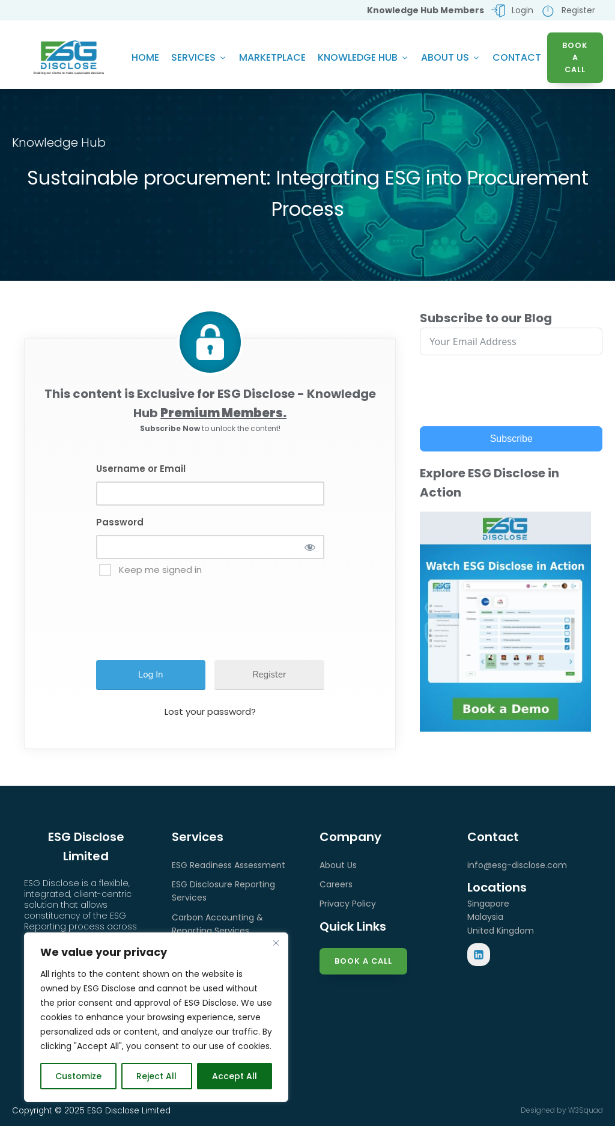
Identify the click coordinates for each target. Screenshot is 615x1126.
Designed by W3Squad (562, 1111)
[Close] (275, 942)
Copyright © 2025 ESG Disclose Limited (91, 1112)
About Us (450, 58)
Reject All (156, 1076)
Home (145, 58)
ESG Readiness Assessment (228, 866)
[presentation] (193, 613)
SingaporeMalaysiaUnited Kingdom (500, 918)
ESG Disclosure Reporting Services (223, 892)
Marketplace (272, 58)
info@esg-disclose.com (517, 866)
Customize (78, 1076)
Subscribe (511, 440)
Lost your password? (210, 712)
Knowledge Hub (363, 58)
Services (199, 58)
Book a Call (364, 962)
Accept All (234, 1076)
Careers (336, 886)
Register (269, 676)
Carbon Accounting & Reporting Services (217, 925)
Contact (516, 58)
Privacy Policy (348, 905)
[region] (156, 1017)
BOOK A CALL (575, 58)
